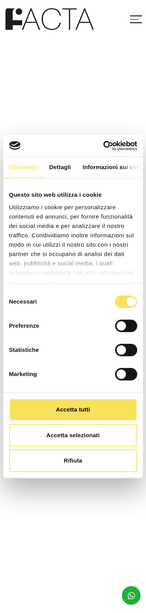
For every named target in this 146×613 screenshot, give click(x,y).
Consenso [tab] (23, 167)
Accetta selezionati (73, 435)
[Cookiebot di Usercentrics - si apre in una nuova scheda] (104, 146)
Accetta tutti (73, 409)
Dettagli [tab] (60, 167)
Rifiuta (73, 460)
